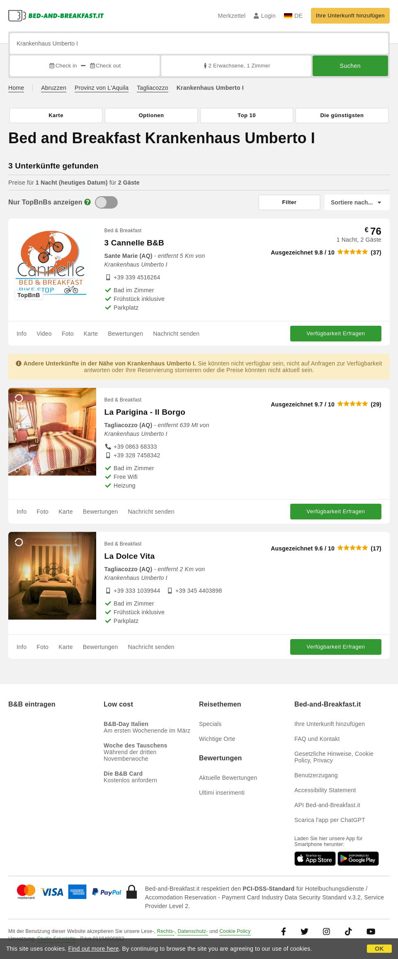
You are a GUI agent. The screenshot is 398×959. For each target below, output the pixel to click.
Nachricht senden (176, 333)
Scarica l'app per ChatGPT (329, 820)
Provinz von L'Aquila (102, 87)
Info (22, 333)
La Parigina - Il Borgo (144, 412)
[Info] (87, 202)
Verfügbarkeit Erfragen (335, 333)
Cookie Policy (234, 931)
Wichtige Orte (217, 738)
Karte (91, 333)
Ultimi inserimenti (222, 792)
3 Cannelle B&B (134, 242)
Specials (210, 724)
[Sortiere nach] (357, 202)
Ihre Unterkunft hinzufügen (350, 15)
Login (265, 15)
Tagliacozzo (152, 87)
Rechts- (166, 931)
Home (16, 87)
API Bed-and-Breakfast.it (327, 805)
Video (44, 333)
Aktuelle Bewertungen (228, 777)
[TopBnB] (106, 202)
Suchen (350, 65)
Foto (68, 333)
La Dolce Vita (129, 556)
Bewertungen (125, 333)
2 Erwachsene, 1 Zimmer (236, 65)
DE (293, 15)
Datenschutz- (192, 931)
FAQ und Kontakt (317, 738)
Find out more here (93, 948)
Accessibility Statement (325, 790)
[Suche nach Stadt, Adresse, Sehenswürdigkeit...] (199, 43)
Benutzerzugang (316, 775)
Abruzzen (53, 87)
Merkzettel (232, 15)
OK (379, 948)
